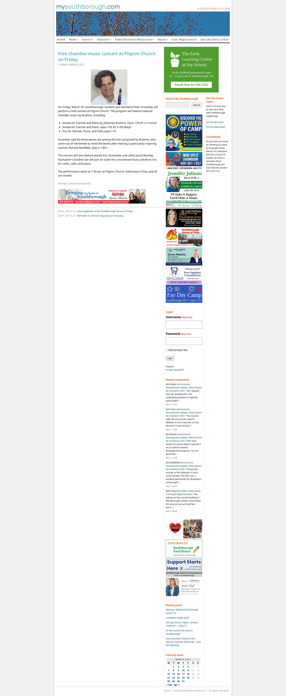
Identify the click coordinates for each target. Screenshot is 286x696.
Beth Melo (171, 409)
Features (103, 39)
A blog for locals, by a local (214, 8)
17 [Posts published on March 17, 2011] (183, 674)
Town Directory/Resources (133, 39)
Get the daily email (215, 126)
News (73, 39)
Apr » (177, 684)
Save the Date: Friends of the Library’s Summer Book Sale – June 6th (183, 642)
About (162, 39)
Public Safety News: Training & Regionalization (183, 492)
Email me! (215, 170)
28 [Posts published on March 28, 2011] (168, 681)
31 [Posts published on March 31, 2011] (183, 681)
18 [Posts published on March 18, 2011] (188, 674)
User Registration (184, 39)
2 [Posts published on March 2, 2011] (178, 666)
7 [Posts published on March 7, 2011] (168, 670)
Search (196, 105)
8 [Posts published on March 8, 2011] (173, 670)
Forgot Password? (175, 369)
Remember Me (178, 350)
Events (87, 39)
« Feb (169, 684)
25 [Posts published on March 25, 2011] (188, 677)
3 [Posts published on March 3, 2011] (183, 666)
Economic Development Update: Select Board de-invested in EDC (184, 387)
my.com (88, 6)
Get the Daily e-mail (215, 39)
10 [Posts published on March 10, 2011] (183, 670)
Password (178, 334)
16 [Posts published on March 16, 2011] (178, 674)
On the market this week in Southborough (179, 632)
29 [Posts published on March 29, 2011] (173, 681)
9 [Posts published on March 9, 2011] (178, 670)
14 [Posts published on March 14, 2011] (168, 674)
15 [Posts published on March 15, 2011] (173, 674)
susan (63, 64)
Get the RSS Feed (214, 122)
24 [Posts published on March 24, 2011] (183, 677)
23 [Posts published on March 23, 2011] (178, 677)
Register (170, 366)
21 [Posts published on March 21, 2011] (168, 677)
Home (61, 39)
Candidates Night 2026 (177, 617)
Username (179, 317)
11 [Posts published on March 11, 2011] (188, 670)
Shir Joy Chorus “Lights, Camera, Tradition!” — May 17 (182, 624)
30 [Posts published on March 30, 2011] (178, 681)
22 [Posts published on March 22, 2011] (173, 677)
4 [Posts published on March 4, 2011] (188, 666)
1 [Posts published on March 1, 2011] (173, 666)
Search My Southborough (182, 98)
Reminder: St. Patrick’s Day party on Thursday (100, 215)
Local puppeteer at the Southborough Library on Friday (105, 211)
